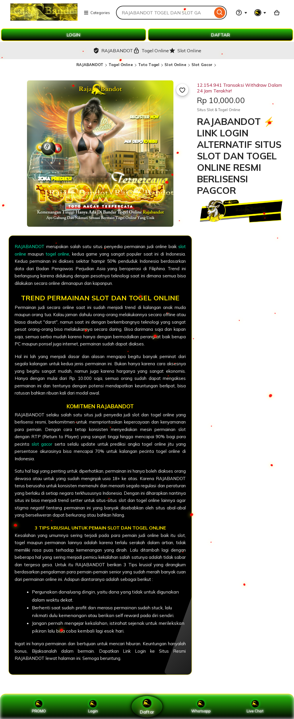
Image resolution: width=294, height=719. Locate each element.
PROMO (39, 706)
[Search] (220, 13)
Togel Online (121, 64)
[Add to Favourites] (182, 90)
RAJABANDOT (89, 64)
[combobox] (164, 13)
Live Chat (255, 706)
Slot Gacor (202, 64)
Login (93, 706)
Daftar (147, 706)
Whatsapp (201, 706)
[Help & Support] (241, 13)
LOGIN (73, 35)
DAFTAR (220, 35)
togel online (57, 254)
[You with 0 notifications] (260, 13)
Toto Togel (148, 64)
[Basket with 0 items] (277, 13)
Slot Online (175, 64)
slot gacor (42, 444)
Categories (97, 12)
